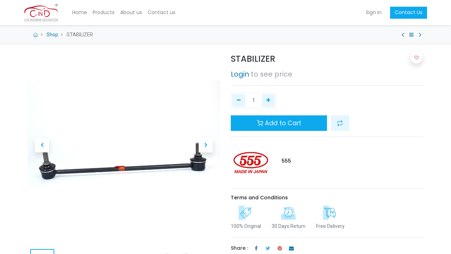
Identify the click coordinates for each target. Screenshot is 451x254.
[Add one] (268, 100)
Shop (52, 34)
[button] (41, 145)
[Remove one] (238, 100)
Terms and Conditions (259, 197)
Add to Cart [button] (279, 123)
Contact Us (405, 12)
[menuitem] (83, 12)
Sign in (370, 12)
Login (240, 74)
